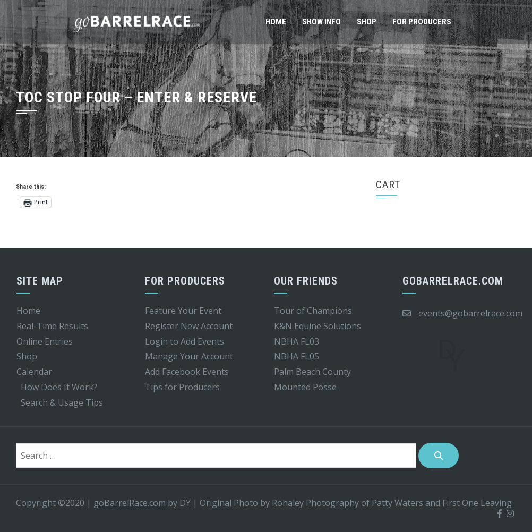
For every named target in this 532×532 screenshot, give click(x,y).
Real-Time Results (52, 326)
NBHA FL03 (296, 341)
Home (275, 22)
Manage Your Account (189, 356)
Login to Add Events (184, 341)
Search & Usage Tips (62, 402)
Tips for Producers (182, 387)
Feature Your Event (183, 310)
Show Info (321, 22)
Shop (366, 22)
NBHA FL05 (296, 356)
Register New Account (189, 326)
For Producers (421, 22)
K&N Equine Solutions (317, 326)
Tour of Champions (313, 310)
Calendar (34, 371)
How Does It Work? (59, 387)
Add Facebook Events (187, 371)
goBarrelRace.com (129, 503)
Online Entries (44, 341)
